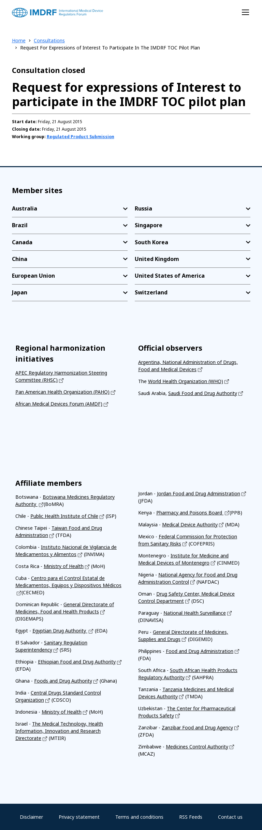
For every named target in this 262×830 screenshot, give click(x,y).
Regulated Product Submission (80, 137)
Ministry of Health (64, 566)
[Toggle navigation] (245, 12)
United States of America (170, 275)
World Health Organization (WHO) (185, 381)
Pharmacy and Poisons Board (189, 512)
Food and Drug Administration (199, 651)
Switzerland (151, 292)
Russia (143, 208)
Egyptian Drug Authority (59, 630)
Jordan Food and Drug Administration (198, 493)
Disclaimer (31, 817)
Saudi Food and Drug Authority (202, 393)
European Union (33, 275)
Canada (22, 242)
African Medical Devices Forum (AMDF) (58, 404)
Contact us (230, 817)
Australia (24, 208)
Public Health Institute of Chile (64, 516)
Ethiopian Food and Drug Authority (77, 661)
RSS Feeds (190, 817)
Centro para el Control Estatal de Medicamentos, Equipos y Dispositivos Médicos (68, 581)
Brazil (20, 225)
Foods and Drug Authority (63, 681)
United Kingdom (157, 259)
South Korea (151, 242)
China (19, 259)
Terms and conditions (139, 817)
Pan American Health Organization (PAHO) (62, 392)
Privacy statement (79, 817)
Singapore (148, 225)
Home (19, 40)
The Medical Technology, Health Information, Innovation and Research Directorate (59, 730)
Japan (19, 292)
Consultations (49, 40)
